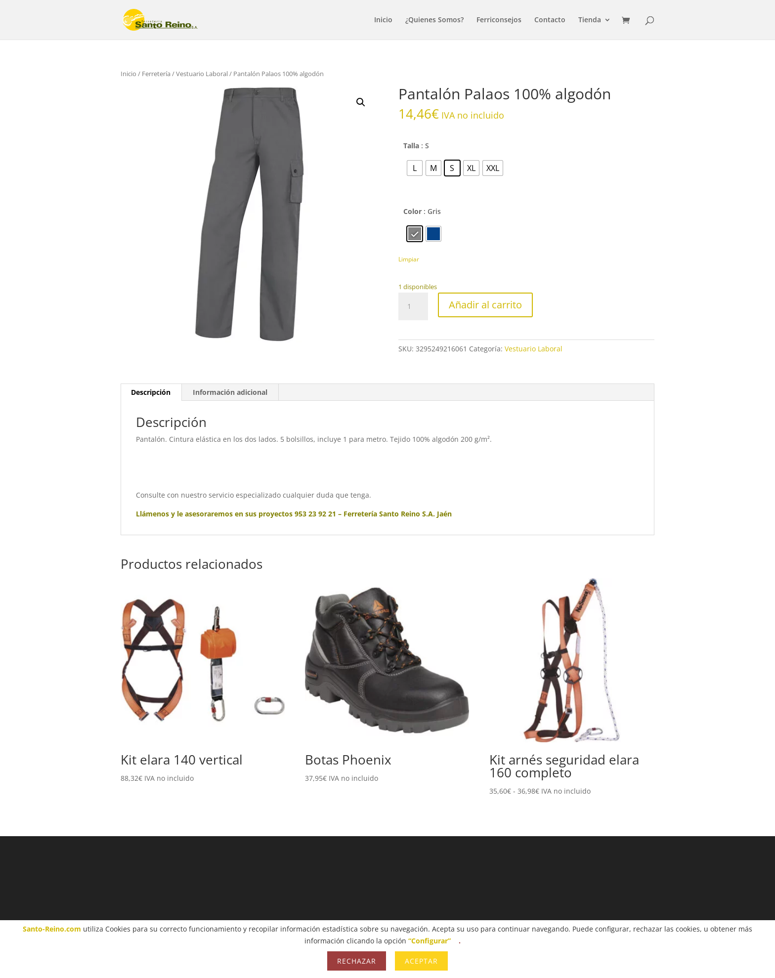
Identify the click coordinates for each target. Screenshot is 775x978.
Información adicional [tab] (230, 392)
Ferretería (156, 73)
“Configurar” (429, 940)
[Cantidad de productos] (413, 306)
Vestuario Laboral (202, 73)
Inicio (383, 20)
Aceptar (421, 961)
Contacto (549, 20)
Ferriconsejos (498, 20)
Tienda (589, 20)
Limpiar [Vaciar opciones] (408, 259)
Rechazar (356, 961)
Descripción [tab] (151, 392)
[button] (361, 102)
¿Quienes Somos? (434, 20)
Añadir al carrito (485, 304)
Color (412, 211)
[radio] (414, 168)
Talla (411, 145)
